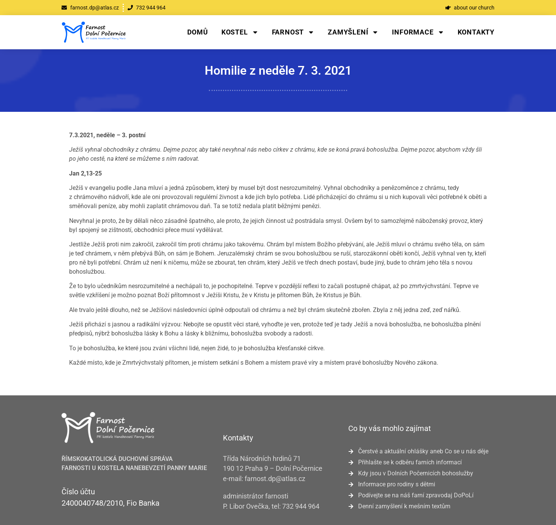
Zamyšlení (353, 32)
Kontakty (476, 32)
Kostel (240, 32)
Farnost (293, 32)
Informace (418, 32)
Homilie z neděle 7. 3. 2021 (278, 70)
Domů (197, 32)
